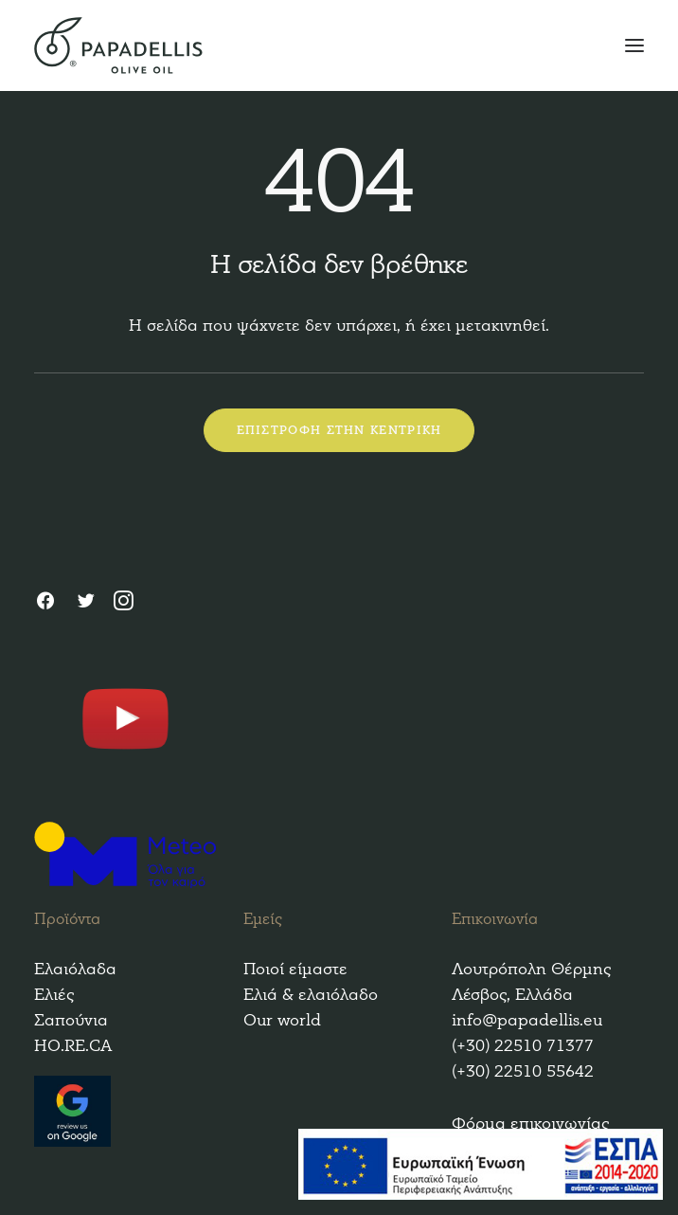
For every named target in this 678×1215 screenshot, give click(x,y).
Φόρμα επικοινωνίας (530, 1123)
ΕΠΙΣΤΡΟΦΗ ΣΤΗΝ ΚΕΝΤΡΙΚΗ (339, 430)
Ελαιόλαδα (75, 969)
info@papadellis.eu (527, 1020)
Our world (282, 1020)
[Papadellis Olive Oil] (339, 45)
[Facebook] (45, 603)
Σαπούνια (71, 1020)
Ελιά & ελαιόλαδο (310, 995)
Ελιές (54, 995)
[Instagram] (124, 603)
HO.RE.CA (73, 1046)
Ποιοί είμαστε (295, 969)
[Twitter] (85, 603)
